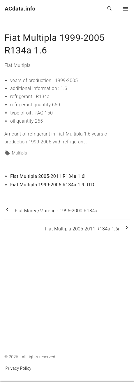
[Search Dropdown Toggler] (110, 8)
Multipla (19, 153)
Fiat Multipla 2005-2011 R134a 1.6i (48, 176)
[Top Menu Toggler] (125, 8)
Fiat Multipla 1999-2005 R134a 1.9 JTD (52, 184)
